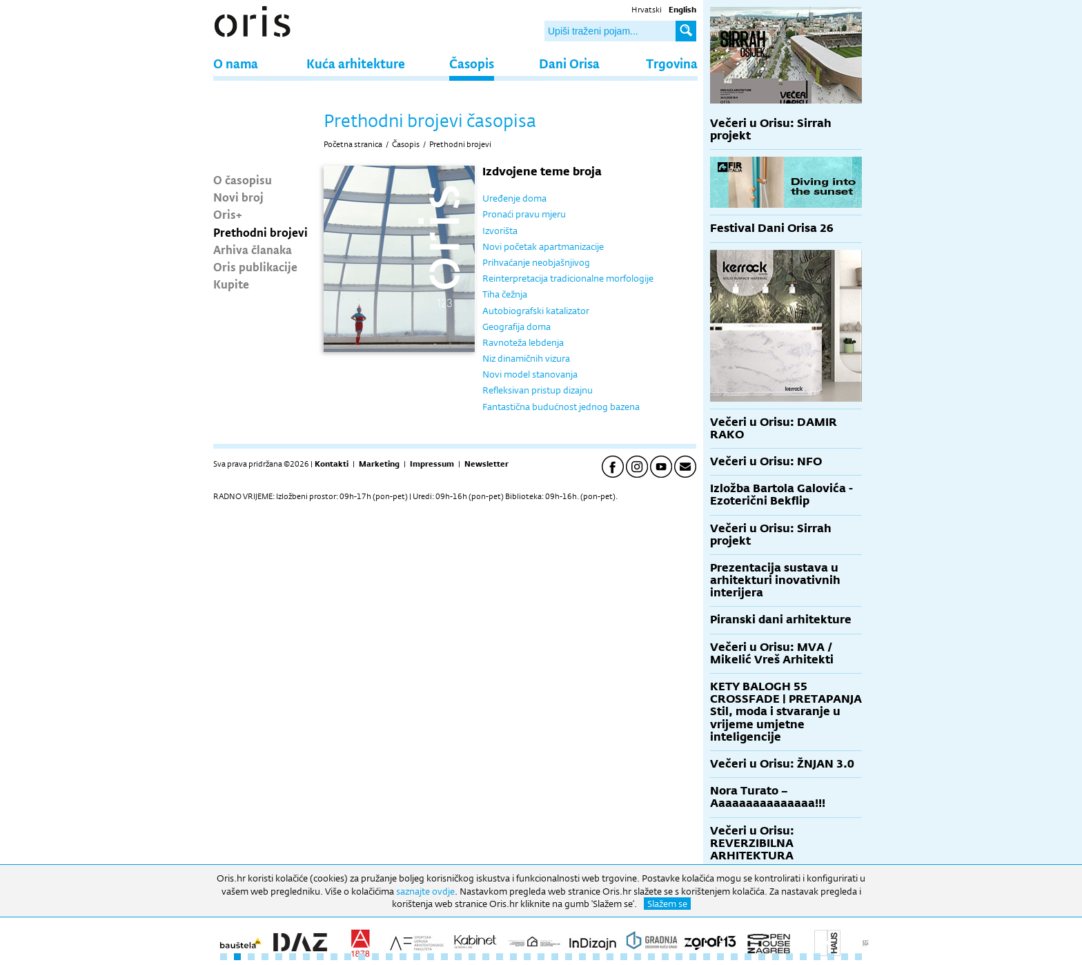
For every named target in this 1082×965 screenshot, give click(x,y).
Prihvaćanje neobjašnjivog (536, 262)
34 (679, 956)
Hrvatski (646, 9)
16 (430, 956)
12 (375, 956)
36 (706, 956)
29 (610, 956)
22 (513, 956)
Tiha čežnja (504, 294)
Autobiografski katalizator (535, 310)
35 (692, 956)
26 (568, 956)
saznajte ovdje (425, 891)
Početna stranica (353, 144)
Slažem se (667, 903)
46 (844, 956)
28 (596, 956)
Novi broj (238, 196)
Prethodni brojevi (260, 232)
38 (734, 956)
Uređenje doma (514, 198)
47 (858, 956)
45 (830, 956)
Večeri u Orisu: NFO (766, 461)
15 (416, 956)
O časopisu (242, 179)
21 (499, 956)
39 (748, 956)
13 (389, 956)
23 (527, 956)
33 (665, 956)
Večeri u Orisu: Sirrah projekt (771, 129)
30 (623, 956)
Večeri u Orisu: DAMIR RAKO (773, 428)
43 (803, 956)
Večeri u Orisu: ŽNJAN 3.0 (782, 764)
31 (637, 956)
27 (582, 956)
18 (458, 956)
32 (651, 956)
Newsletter (486, 463)
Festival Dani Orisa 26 (772, 228)
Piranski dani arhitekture (781, 619)
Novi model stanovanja (530, 374)
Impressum (432, 463)
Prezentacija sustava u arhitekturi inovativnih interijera (775, 580)
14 (403, 956)
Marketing (379, 463)
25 (554, 956)
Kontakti (331, 463)
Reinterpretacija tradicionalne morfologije (567, 278)
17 (444, 956)
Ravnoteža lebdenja (523, 342)
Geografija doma (516, 326)
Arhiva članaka (252, 249)
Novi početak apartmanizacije (543, 246)
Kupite (231, 283)
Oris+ (227, 214)
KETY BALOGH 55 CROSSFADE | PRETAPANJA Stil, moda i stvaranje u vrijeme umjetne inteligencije (786, 711)
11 (361, 956)
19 (472, 956)
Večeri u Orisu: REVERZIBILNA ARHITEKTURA (752, 843)
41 (775, 956)
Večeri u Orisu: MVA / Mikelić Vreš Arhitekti (772, 653)
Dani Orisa (569, 63)
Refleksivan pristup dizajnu (537, 390)
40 (761, 956)
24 (541, 956)
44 (817, 956)
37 (720, 956)
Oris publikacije (255, 266)
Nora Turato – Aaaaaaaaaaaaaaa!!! (767, 796)
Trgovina (672, 63)
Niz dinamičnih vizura (526, 358)
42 (789, 956)
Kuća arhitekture (355, 63)
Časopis (471, 63)
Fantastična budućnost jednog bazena (561, 406)
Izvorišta (500, 230)
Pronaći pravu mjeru (524, 214)
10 (347, 956)
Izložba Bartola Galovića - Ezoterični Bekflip (781, 494)
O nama (235, 63)
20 (485, 956)
